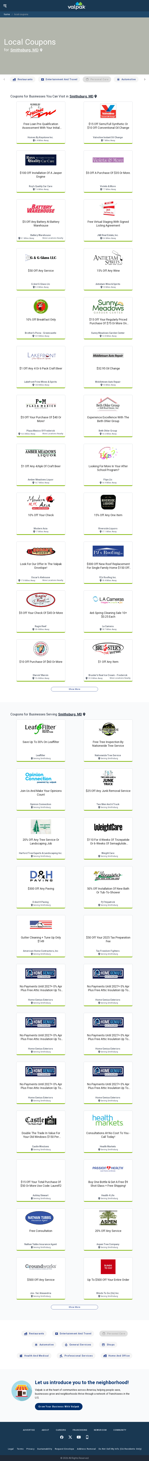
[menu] (5, 5)
